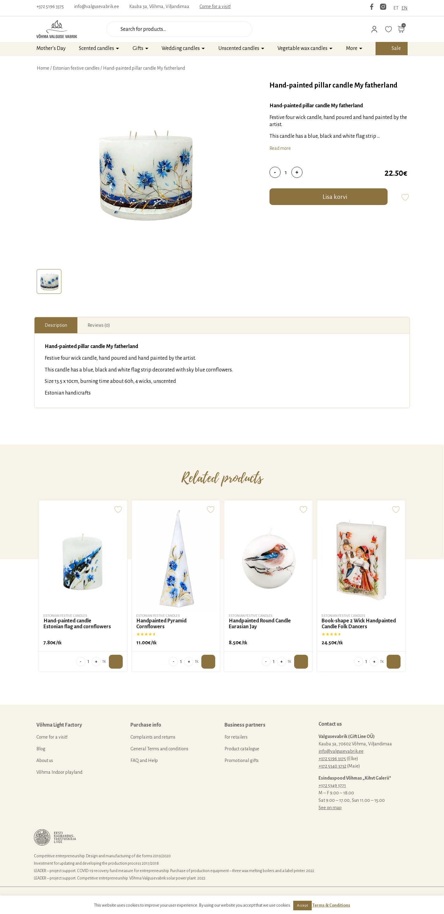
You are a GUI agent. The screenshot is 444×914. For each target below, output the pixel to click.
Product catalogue (241, 748)
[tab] (49, 281)
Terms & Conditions (331, 905)
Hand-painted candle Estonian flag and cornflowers (77, 624)
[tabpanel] (144, 173)
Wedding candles (181, 48)
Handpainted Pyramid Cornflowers (161, 624)
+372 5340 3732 (332, 766)
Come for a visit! (215, 6)
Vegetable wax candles (302, 48)
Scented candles (96, 48)
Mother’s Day (51, 48)
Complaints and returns (152, 737)
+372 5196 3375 (50, 6)
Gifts (138, 48)
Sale (396, 48)
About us (44, 760)
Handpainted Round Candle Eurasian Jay (260, 624)
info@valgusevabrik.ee (96, 6)
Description (56, 325)
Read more (280, 148)
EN (404, 8)
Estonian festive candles (76, 68)
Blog (40, 748)
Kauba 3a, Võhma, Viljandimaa (159, 6)
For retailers (236, 737)
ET (395, 8)
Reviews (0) (99, 325)
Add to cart (116, 662)
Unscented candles (238, 48)
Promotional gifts (241, 760)
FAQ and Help (144, 760)
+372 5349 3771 (332, 785)
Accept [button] (302, 906)
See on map (330, 807)
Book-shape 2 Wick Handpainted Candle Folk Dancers (359, 624)
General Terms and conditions (159, 748)
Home (43, 68)
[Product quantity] (286, 172)
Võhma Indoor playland (59, 772)
